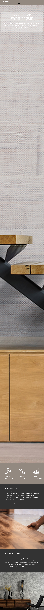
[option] (22, 234)
